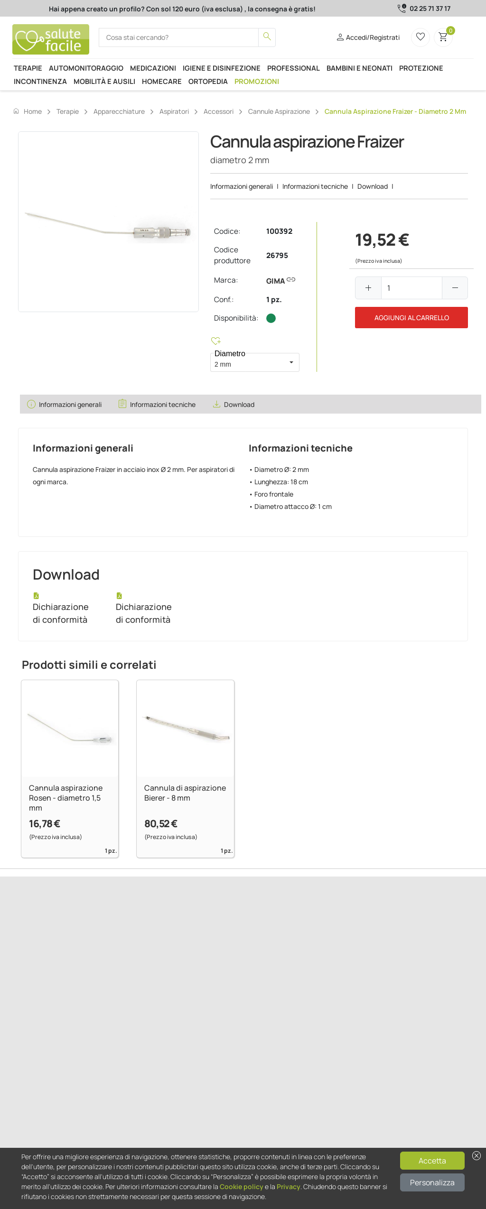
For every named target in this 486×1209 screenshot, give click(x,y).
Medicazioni (153, 68)
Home (27, 111)
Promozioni (256, 81)
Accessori (219, 111)
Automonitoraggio (86, 68)
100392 (279, 231)
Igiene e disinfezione (222, 68)
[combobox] (246, 362)
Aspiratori (174, 111)
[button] (291, 362)
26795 (277, 255)
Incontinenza (40, 81)
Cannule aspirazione (279, 111)
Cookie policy (241, 1186)
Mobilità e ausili (104, 81)
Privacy (288, 1186)
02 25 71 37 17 (430, 8)
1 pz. (274, 300)
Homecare (162, 81)
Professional (293, 68)
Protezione (421, 68)
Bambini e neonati (360, 68)
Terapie (28, 68)
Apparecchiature (119, 111)
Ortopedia (208, 81)
